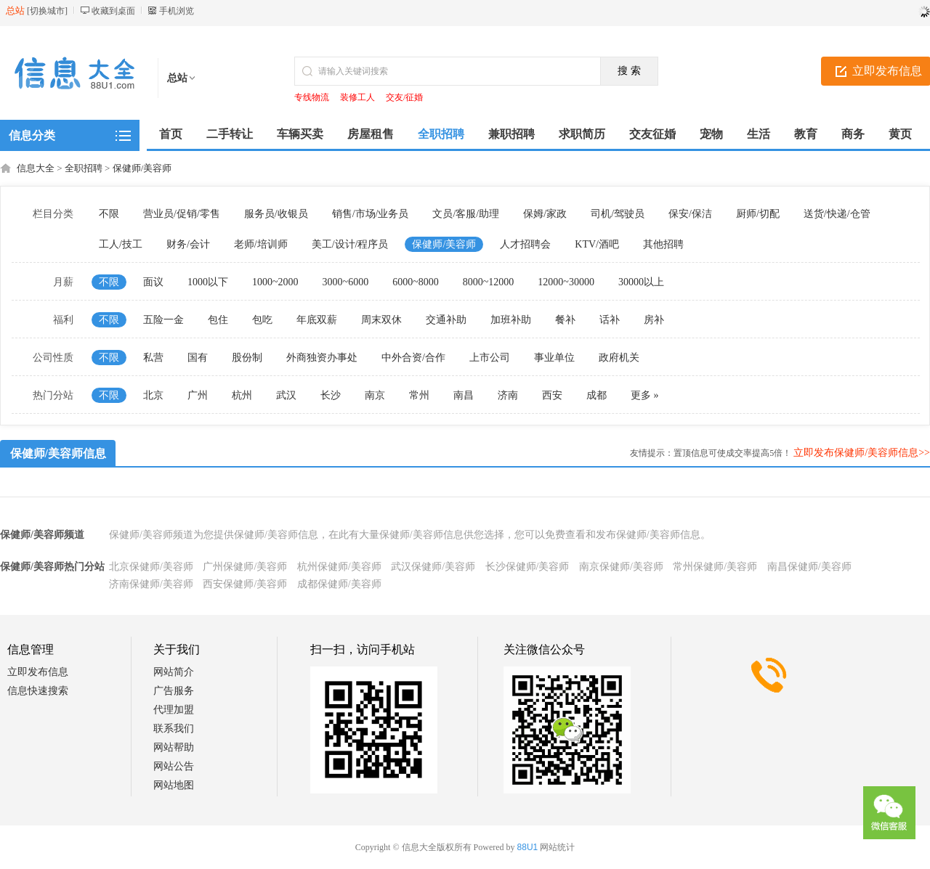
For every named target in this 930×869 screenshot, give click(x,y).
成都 (596, 395)
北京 (153, 395)
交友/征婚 (404, 97)
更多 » (645, 395)
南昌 (463, 395)
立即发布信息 (37, 671)
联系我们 (173, 728)
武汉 (286, 395)
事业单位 (554, 357)
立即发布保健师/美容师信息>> (861, 452)
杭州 (242, 395)
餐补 (565, 319)
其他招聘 (663, 244)
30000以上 (641, 282)
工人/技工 (120, 244)
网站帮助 (173, 747)
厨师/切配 (758, 213)
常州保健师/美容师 (715, 566)
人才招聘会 (525, 244)
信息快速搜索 (37, 690)
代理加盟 (173, 709)
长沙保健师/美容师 (527, 566)
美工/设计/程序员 (350, 244)
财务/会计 (188, 244)
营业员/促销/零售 (181, 213)
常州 (419, 395)
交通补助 (446, 319)
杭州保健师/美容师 (339, 566)
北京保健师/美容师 (151, 566)
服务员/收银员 (276, 213)
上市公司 (489, 357)
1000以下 (207, 282)
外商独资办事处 (321, 357)
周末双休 (381, 319)
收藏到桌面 (113, 11)
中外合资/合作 (413, 357)
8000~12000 (488, 282)
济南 (508, 395)
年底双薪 (316, 319)
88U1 (527, 847)
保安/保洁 (690, 213)
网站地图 (173, 785)
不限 (109, 213)
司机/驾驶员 (617, 213)
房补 (654, 319)
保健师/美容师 (142, 168)
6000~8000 (415, 282)
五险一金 (163, 319)
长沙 (330, 395)
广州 (197, 395)
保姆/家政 (545, 213)
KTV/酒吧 (597, 244)
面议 (153, 282)
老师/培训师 (261, 244)
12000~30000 (566, 282)
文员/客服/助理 (465, 213)
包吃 (262, 319)
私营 (153, 357)
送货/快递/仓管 (837, 213)
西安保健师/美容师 (245, 584)
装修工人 (357, 97)
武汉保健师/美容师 (433, 566)
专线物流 (311, 97)
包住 (218, 319)
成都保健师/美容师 (339, 584)
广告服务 (173, 690)
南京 (375, 395)
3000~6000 (346, 282)
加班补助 (510, 319)
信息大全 (35, 168)
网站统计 (557, 847)
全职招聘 (83, 168)
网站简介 (173, 671)
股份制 (247, 357)
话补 (609, 319)
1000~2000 (275, 282)
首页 (170, 134)
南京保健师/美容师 (621, 566)
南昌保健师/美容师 (809, 566)
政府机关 (619, 357)
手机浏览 (176, 11)
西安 (552, 395)
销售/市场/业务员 (370, 213)
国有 (197, 357)
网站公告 (173, 766)
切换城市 (47, 11)
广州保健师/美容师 (245, 566)
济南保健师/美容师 (151, 584)
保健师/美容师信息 (58, 453)
